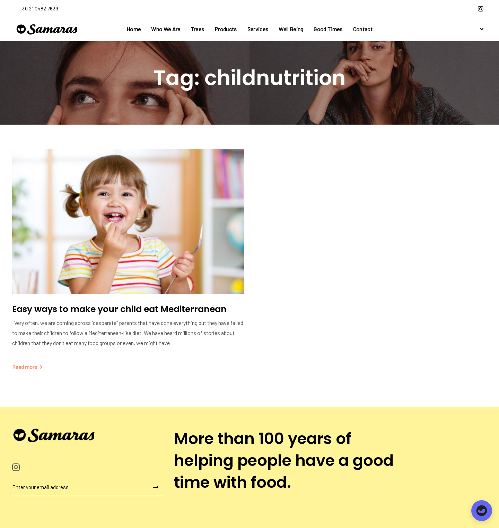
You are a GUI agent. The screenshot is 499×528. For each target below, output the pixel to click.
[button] (480, 29)
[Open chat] (481, 510)
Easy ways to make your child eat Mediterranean (119, 309)
